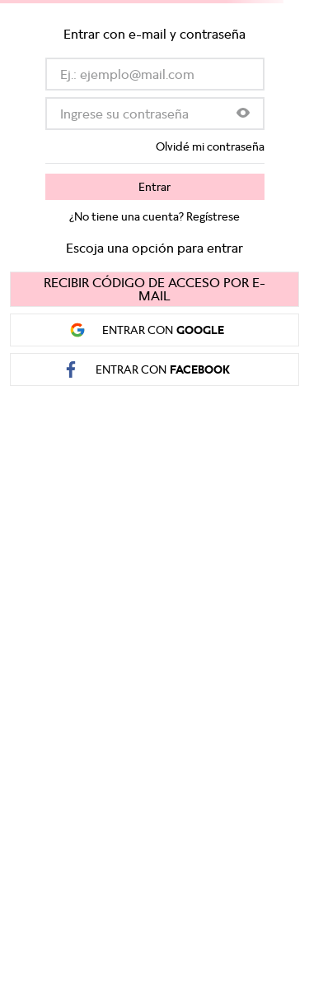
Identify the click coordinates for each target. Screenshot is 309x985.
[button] (243, 114)
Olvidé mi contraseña (210, 146)
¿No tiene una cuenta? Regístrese (154, 216)
